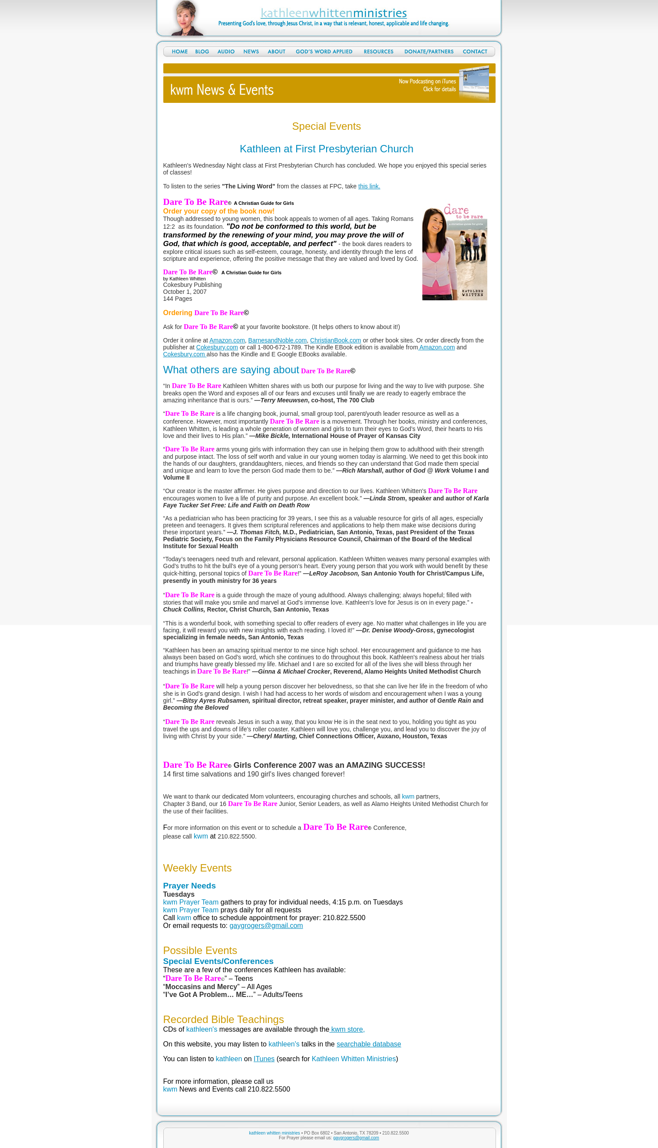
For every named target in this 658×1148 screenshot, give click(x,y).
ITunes (264, 1058)
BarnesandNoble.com (277, 340)
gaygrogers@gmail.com (266, 925)
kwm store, (347, 1029)
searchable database (369, 1044)
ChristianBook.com (335, 340)
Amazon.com (227, 340)
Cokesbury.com (217, 347)
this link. (369, 186)
